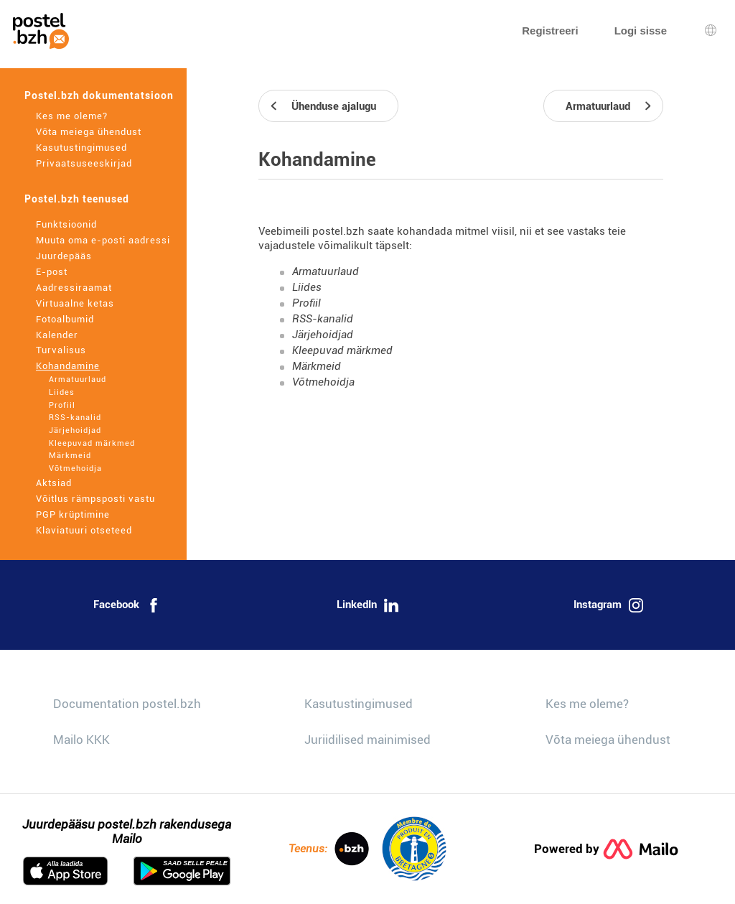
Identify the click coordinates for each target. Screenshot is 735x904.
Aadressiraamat (74, 287)
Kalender (57, 335)
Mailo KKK (81, 739)
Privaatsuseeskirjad (84, 163)
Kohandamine (68, 365)
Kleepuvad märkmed (92, 443)
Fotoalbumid (65, 319)
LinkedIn (367, 605)
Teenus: (329, 848)
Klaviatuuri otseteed (84, 530)
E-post (51, 271)
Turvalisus (61, 350)
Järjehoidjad (75, 430)
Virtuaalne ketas (75, 303)
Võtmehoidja (75, 468)
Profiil (62, 405)
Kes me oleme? (72, 116)
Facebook (127, 605)
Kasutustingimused (81, 147)
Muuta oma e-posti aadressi (103, 240)
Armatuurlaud (77, 379)
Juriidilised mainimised (367, 739)
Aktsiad (54, 482)
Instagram (608, 605)
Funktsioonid (66, 224)
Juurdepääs (64, 256)
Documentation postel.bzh (127, 703)
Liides (62, 392)
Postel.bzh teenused (76, 199)
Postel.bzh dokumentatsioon (99, 95)
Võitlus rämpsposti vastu (95, 498)
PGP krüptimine (73, 514)
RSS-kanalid (75, 417)
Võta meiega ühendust (88, 131)
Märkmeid (70, 455)
